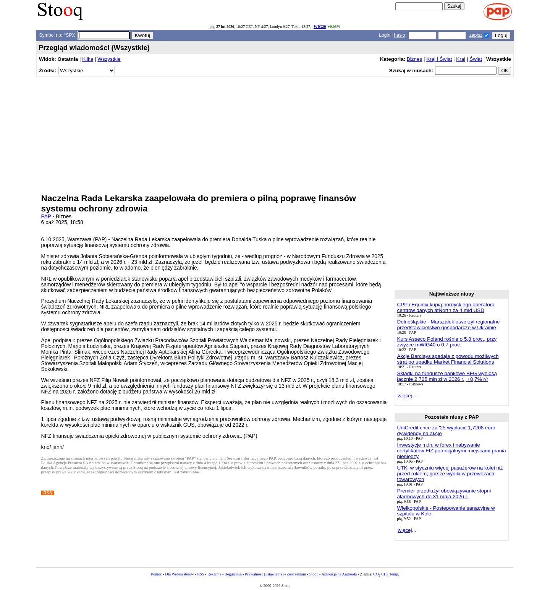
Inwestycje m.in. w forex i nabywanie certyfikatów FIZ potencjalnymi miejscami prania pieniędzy (451, 450)
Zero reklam (296, 574)
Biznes (414, 59)
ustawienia (273, 574)
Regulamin (233, 574)
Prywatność (254, 574)
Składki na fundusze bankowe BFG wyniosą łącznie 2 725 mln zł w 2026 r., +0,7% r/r (447, 376)
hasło (399, 35)
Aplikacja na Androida (339, 574)
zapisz (475, 35)
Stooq (314, 574)
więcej (405, 395)
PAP (46, 216)
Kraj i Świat (439, 59)
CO (376, 574)
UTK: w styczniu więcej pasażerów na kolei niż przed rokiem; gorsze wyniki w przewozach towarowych (450, 473)
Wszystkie (108, 59)
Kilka (87, 59)
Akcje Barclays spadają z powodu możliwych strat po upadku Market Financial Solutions (448, 359)
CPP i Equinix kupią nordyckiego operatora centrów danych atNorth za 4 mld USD (446, 307)
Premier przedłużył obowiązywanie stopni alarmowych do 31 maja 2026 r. (444, 493)
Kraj (460, 59)
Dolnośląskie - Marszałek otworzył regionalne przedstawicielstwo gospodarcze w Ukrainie (448, 324)
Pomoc (156, 574)
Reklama (214, 574)
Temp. (394, 574)
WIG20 (320, 26)
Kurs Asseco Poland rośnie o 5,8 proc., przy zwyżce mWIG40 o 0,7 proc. (447, 342)
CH (384, 574)
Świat (475, 59)
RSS (200, 574)
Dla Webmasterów (179, 574)
